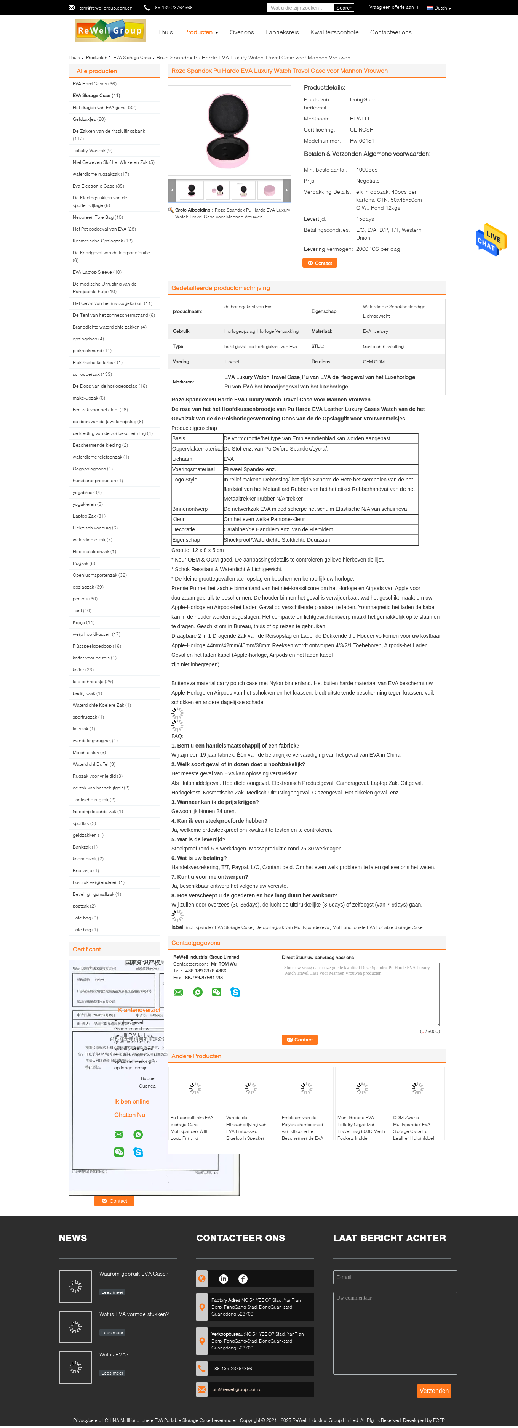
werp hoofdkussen (92, 634)
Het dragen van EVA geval (100, 107)
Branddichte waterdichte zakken (106, 327)
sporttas (81, 823)
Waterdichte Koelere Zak (98, 705)
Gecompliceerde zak (94, 811)
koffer (78, 669)
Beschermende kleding (97, 445)
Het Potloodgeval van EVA (99, 229)
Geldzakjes (84, 119)
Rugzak (80, 563)
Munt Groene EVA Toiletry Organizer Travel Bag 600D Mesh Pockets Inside (361, 1128)
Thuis (165, 31)
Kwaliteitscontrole (334, 31)
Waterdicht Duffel (91, 764)
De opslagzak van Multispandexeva (292, 927)
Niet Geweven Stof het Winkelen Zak (110, 162)
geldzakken (85, 835)
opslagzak (83, 587)
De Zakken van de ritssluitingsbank (109, 131)
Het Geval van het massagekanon (108, 303)
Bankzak (82, 847)
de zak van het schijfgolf (98, 788)
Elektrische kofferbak (94, 362)
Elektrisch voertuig (92, 528)
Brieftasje (82, 870)
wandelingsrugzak (92, 740)
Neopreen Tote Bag (93, 217)
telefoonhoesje (88, 681)
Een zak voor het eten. (95, 409)
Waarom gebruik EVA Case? (133, 1273)
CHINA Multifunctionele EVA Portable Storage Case (158, 1420)
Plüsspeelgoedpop (92, 646)
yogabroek (84, 492)
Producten (198, 31)
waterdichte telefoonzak (97, 457)
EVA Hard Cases (90, 84)
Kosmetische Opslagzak (98, 241)
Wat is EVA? (113, 1354)
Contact (323, 263)
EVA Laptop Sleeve (92, 272)
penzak (80, 599)
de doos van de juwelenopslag (104, 421)
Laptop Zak (84, 516)
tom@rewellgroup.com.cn (106, 8)
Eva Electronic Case (94, 186)
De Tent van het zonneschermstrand (110, 315)
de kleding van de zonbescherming (109, 433)
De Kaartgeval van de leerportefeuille (111, 252)
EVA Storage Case (132, 57)
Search (344, 8)
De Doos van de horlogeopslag (105, 386)
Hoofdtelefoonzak (91, 551)
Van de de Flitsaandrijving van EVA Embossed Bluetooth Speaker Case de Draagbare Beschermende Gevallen (246, 1138)
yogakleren (84, 504)
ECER (439, 1420)
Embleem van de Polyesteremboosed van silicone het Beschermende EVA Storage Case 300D (302, 1131)
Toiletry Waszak (89, 150)
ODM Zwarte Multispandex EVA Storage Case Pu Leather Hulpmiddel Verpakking (413, 1131)
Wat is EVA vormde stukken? (134, 1314)
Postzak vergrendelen (95, 882)
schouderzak (86, 374)
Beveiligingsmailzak (93, 894)
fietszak (80, 729)
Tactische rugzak (91, 799)
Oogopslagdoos (89, 469)
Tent (77, 610)
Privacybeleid (87, 1420)
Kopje (79, 622)
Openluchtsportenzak (95, 575)
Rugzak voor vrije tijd (94, 776)
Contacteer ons (391, 31)
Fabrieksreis (282, 31)
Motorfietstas (86, 752)
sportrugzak (85, 717)
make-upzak (85, 398)
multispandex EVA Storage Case (219, 927)
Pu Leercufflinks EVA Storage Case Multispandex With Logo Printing (192, 1128)
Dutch (443, 8)
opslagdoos (85, 339)
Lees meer (112, 1292)
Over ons (242, 31)
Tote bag (82, 918)
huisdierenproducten (94, 480)
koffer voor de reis (91, 658)
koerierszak (85, 859)
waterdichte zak (89, 539)
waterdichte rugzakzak (96, 174)
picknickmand (87, 350)
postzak (81, 906)
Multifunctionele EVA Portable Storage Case (378, 927)
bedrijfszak (84, 693)
